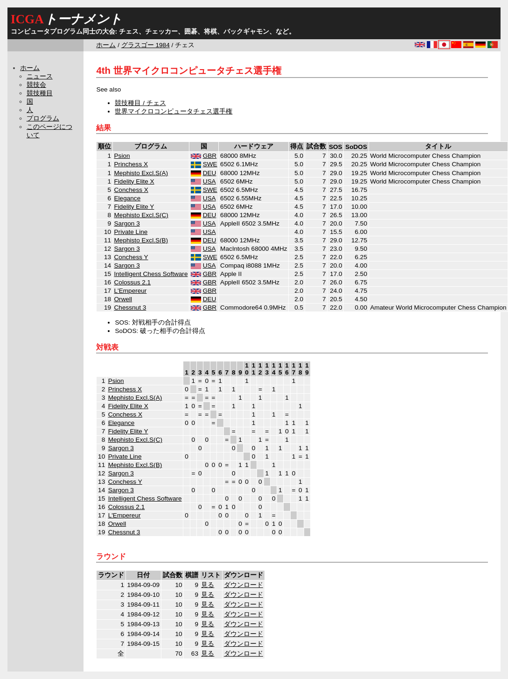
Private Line (131, 231)
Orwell (123, 299)
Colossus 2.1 (132, 282)
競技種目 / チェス (140, 102)
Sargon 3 (127, 223)
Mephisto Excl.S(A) (141, 173)
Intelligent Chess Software (151, 273)
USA (209, 181)
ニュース (40, 76)
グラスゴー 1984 (145, 45)
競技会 (36, 84)
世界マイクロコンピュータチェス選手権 (173, 111)
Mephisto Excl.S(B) (141, 240)
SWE (210, 164)
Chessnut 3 (130, 307)
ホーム (106, 45)
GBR (209, 155)
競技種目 (40, 93)
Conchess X (131, 189)
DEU (209, 173)
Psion (122, 155)
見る (207, 584)
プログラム (43, 118)
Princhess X (131, 164)
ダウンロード (243, 584)
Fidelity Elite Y (134, 206)
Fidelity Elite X (134, 181)
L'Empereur (130, 290)
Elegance (127, 198)
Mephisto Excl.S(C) (141, 215)
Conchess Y (131, 257)
